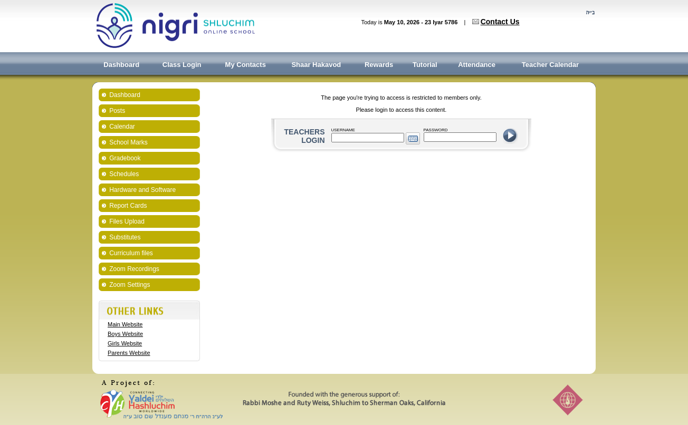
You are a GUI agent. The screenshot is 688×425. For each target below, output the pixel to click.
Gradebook (124, 158)
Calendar (122, 126)
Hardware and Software (142, 190)
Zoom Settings (129, 284)
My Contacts (245, 65)
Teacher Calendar (550, 65)
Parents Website (129, 353)
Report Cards (128, 205)
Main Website (125, 324)
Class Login (182, 65)
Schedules (124, 174)
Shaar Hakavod (316, 65)
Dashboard (121, 65)
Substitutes (124, 237)
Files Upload (127, 221)
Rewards (379, 65)
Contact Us (500, 21)
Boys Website (125, 334)
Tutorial (425, 65)
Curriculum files (131, 253)
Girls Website (125, 343)
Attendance (476, 65)
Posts (117, 110)
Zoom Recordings (134, 269)
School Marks (128, 142)
